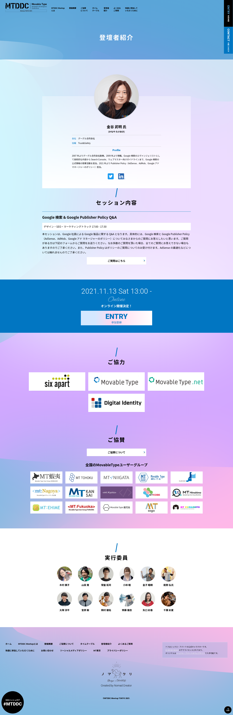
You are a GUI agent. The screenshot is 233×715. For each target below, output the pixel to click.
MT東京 (97, 650)
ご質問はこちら (116, 261)
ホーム (8, 643)
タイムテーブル (95, 9)
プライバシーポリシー (117, 650)
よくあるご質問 (117, 9)
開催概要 (72, 8)
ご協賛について (84, 9)
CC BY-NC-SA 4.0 (172, 650)
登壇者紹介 (106, 9)
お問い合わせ (47, 650)
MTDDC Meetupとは (58, 9)
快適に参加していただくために (131, 9)
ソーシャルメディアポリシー (73, 650)
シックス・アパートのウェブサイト (191, 653)
